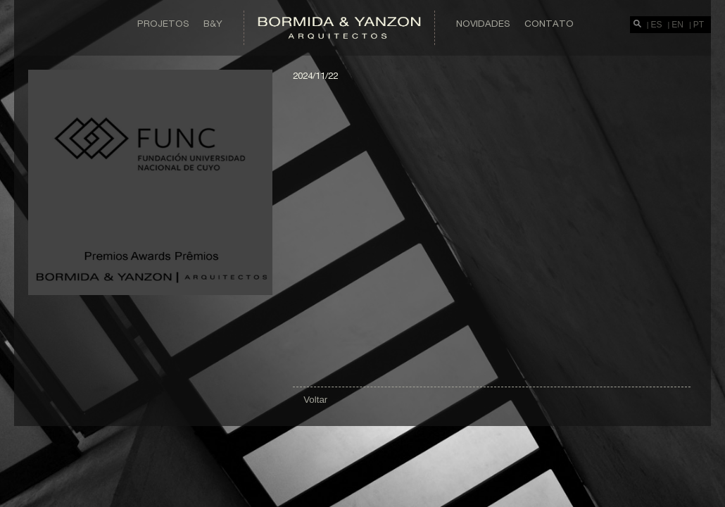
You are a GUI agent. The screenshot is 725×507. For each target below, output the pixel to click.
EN (677, 25)
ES (656, 25)
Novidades (483, 23)
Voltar (315, 399)
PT (698, 25)
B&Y (212, 23)
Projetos (163, 23)
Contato (549, 23)
